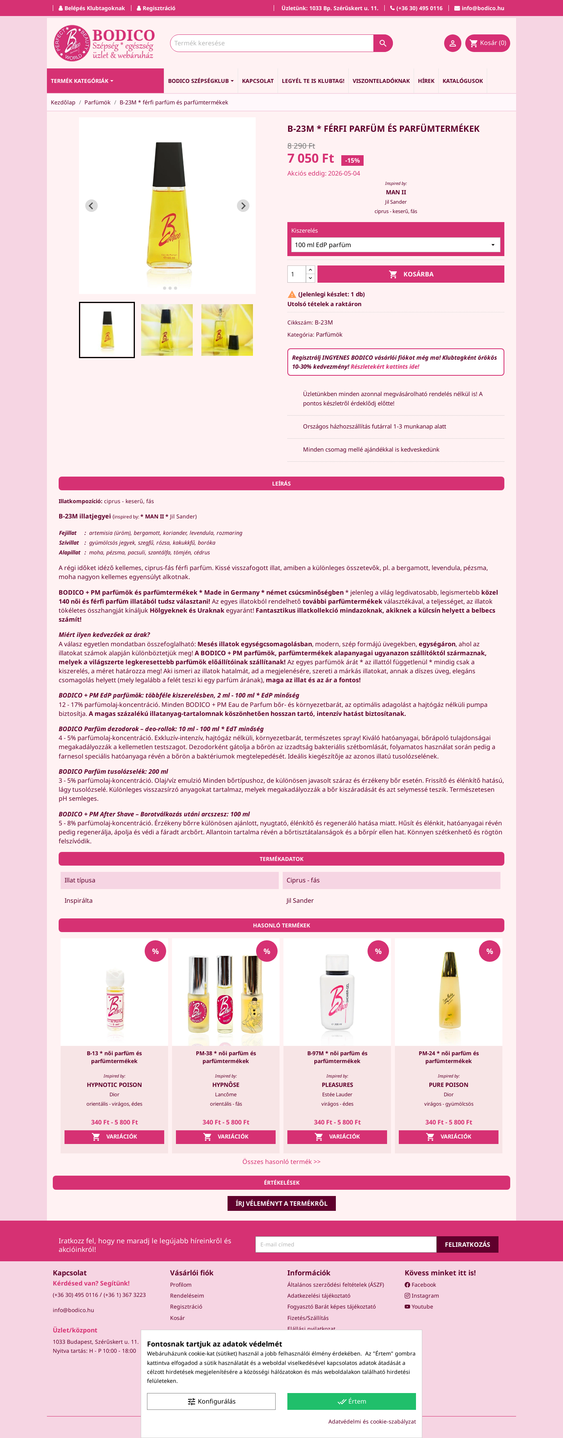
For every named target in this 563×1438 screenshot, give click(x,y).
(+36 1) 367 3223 (125, 1294)
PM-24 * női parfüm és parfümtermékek (449, 1057)
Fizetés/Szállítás (308, 1317)
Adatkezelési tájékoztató (318, 1295)
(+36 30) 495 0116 (75, 1294)
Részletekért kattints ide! (385, 366)
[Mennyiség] (296, 274)
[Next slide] (243, 205)
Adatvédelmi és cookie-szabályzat (372, 1421)
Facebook (420, 1284)
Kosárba (411, 275)
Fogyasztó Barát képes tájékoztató (331, 1306)
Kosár (177, 1317)
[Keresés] (281, 43)
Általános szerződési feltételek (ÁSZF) (335, 1284)
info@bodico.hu (73, 1310)
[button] (107, 330)
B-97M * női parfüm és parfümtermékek (337, 1057)
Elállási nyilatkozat (311, 1328)
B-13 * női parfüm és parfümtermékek (114, 1057)
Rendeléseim (187, 1295)
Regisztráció (186, 1306)
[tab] (159, 288)
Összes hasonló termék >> (281, 1161)
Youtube (419, 1306)
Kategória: (300, 334)
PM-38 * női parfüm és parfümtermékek (226, 1057)
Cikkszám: (300, 322)
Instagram (422, 1295)
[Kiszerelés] (395, 244)
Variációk (114, 1137)
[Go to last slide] (91, 205)
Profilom (181, 1284)
